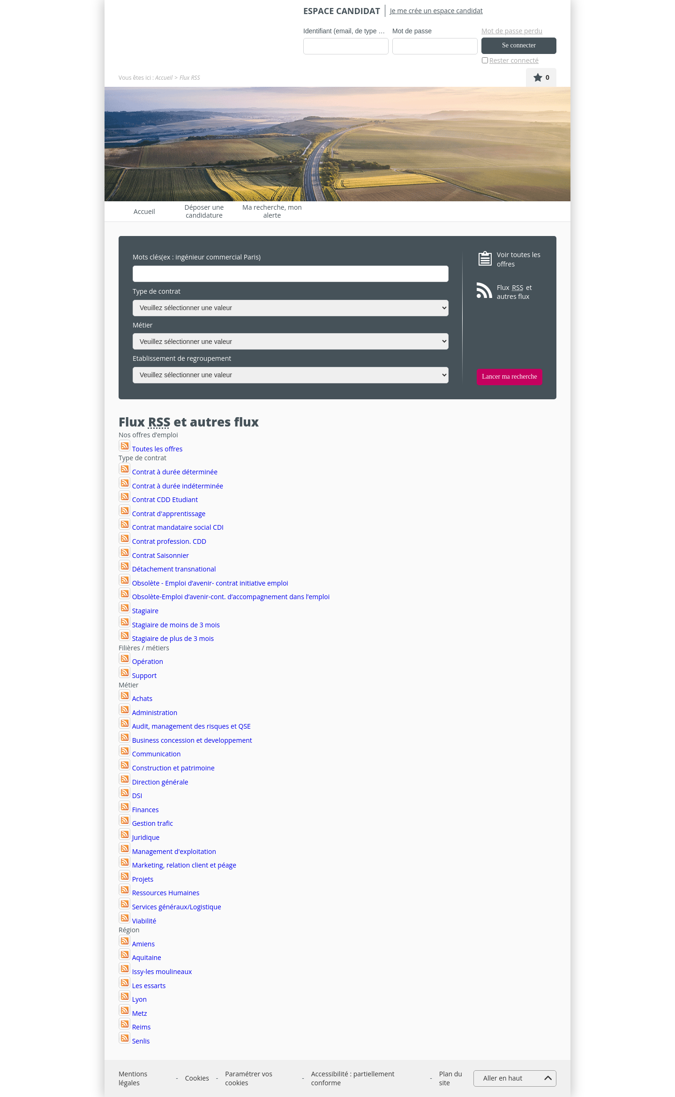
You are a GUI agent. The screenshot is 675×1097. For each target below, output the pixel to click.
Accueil (163, 78)
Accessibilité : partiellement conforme (353, 1078)
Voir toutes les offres (518, 259)
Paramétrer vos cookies (248, 1078)
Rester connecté (514, 60)
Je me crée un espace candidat (436, 10)
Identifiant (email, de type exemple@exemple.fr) (346, 31)
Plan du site (450, 1078)
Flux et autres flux (514, 292)
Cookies (197, 1078)
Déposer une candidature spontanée (204, 211)
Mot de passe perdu (511, 30)
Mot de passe (412, 31)
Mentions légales (133, 1078)
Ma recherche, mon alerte (272, 211)
